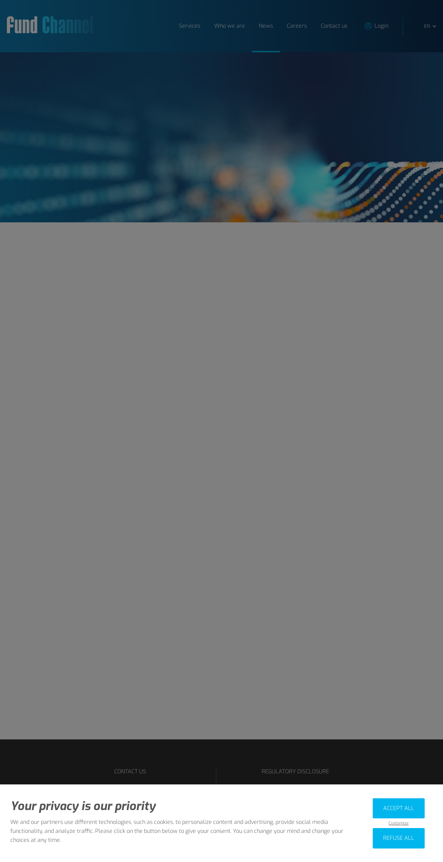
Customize (399, 823)
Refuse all (398, 838)
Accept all (398, 808)
